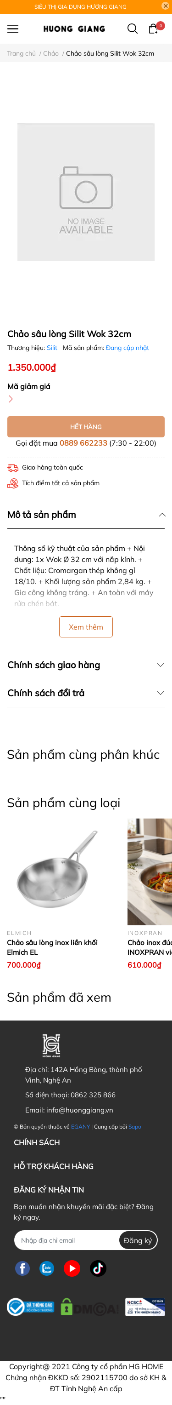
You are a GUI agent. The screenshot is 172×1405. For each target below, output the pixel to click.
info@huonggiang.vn (79, 1110)
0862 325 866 (93, 1094)
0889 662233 (83, 442)
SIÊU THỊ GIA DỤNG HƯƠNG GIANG (80, 6)
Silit (53, 348)
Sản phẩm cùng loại (63, 802)
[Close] (165, 6)
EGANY (80, 1126)
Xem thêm (86, 626)
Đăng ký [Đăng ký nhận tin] (138, 1240)
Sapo (134, 1126)
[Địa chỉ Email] (86, 1240)
